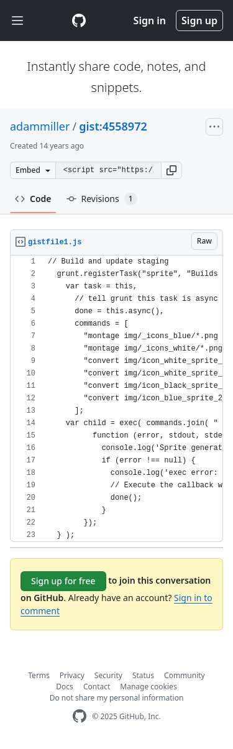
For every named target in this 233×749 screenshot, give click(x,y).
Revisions (101, 199)
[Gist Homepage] (78, 20)
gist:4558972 (113, 126)
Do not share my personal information (117, 697)
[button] (171, 170)
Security (108, 675)
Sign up (199, 20)
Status (143, 675)
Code (33, 198)
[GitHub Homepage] (79, 716)
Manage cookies (148, 686)
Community (184, 675)
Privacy (72, 675)
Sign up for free (63, 581)
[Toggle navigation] (17, 21)
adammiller (40, 126)
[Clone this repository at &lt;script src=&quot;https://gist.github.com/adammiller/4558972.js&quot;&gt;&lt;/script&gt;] (108, 170)
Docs (64, 686)
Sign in (150, 20)
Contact (96, 686)
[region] (116, 398)
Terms (39, 675)
